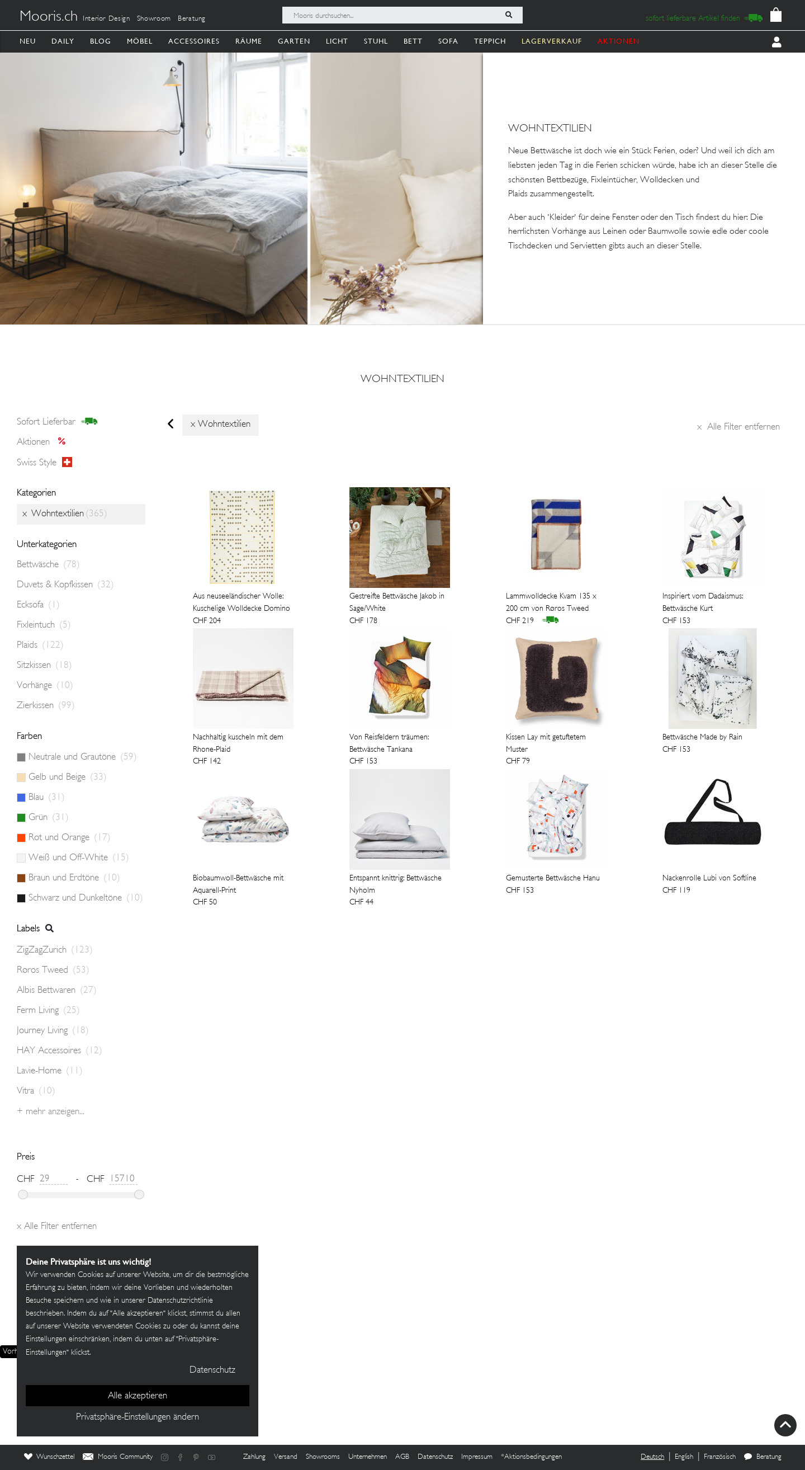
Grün (49, 817)
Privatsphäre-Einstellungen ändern (137, 1417)
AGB (402, 1457)
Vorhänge (45, 685)
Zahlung (254, 1457)
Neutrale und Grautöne (83, 757)
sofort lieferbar (57, 421)
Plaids (40, 645)
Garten (294, 41)
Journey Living (53, 1030)
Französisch (720, 1457)
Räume (248, 41)
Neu (28, 41)
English (684, 1457)
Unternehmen (367, 1457)
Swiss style (44, 462)
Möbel (140, 41)
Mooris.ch (49, 17)
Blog (100, 41)
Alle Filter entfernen (738, 427)
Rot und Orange (70, 837)
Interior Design (106, 19)
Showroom (154, 19)
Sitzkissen (44, 665)
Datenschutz (435, 1457)
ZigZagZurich (55, 950)
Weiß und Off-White (79, 858)
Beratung (192, 19)
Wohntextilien (402, 380)
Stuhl (376, 41)
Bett (413, 41)
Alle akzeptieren (137, 1396)
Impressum (477, 1457)
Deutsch (652, 1457)
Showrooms (323, 1457)
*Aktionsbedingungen (531, 1457)
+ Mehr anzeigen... (50, 1112)
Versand (285, 1457)
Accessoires (194, 41)
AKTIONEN (619, 41)
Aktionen (44, 442)
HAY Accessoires (59, 1051)
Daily (62, 41)
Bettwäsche (48, 564)
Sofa (448, 41)
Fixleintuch (44, 625)
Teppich (490, 41)
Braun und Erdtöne (74, 878)
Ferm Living (48, 1010)
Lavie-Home (50, 1071)
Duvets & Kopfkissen (65, 585)
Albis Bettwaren (57, 990)
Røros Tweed (53, 970)
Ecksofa (38, 605)
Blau (47, 797)
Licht (337, 41)
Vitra (36, 1091)
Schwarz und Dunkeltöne (86, 898)
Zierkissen (46, 705)
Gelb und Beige (68, 777)
